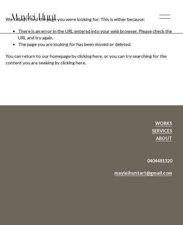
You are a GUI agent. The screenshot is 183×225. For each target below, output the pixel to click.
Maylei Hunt (34, 16)
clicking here (89, 56)
